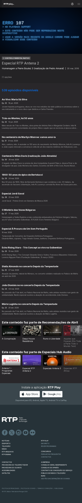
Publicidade (58, 488)
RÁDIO (4, 449)
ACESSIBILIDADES (8, 470)
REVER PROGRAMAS (48, 446)
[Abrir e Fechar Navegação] (79, 4)
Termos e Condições (45, 488)
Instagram (19, 433)
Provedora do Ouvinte (12, 468)
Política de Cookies (28, 488)
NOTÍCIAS (5, 441)
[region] (41, 30)
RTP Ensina (6, 454)
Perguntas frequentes (51, 454)
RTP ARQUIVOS (8, 452)
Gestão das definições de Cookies (55, 479)
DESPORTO (6, 443)
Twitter (12, 433)
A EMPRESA (45, 462)
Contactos (46, 457)
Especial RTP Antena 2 (20, 63)
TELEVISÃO (6, 446)
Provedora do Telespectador (15, 465)
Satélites (6, 473)
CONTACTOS (7, 462)
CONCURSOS (46, 451)
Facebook (5, 433)
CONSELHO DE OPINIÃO (50, 468)
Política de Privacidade (10, 488)
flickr (33, 433)
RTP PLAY (45, 441)
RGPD (43, 476)
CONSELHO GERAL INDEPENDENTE (54, 465)
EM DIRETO (45, 443)
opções (7, 77)
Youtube (26, 433)
